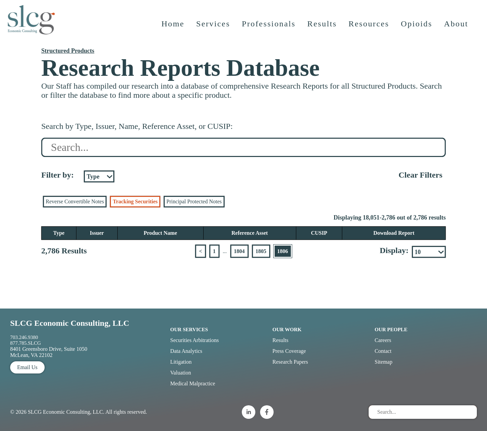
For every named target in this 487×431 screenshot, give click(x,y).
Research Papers (290, 362)
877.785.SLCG (25, 343)
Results (323, 28)
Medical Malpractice (192, 383)
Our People (391, 329)
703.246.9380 (24, 337)
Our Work (287, 329)
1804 (239, 251)
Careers (383, 340)
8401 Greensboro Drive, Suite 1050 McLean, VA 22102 (48, 352)
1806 (282, 251)
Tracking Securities (135, 201)
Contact (383, 351)
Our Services (189, 329)
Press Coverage (289, 351)
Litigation (180, 362)
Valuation (180, 373)
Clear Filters (420, 175)
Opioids (417, 28)
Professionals (269, 28)
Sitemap (383, 362)
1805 (261, 251)
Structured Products (67, 50)
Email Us (27, 367)
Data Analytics (186, 351)
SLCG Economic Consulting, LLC (69, 323)
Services (214, 28)
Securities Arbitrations (194, 340)
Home (173, 28)
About (457, 28)
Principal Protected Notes (194, 201)
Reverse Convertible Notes (75, 201)
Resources (369, 28)
